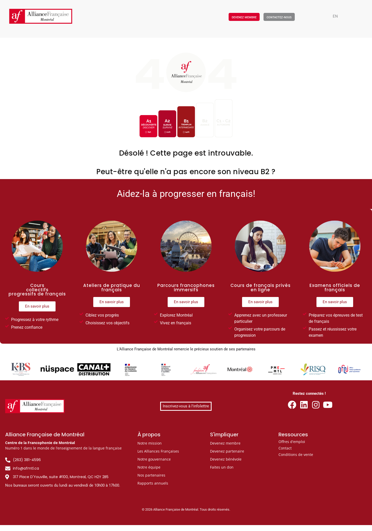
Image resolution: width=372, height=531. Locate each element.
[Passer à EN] (335, 16)
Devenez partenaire (227, 451)
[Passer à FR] (188, 527)
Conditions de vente (295, 454)
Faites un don (222, 467)
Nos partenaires (151, 475)
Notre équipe (148, 467)
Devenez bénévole (226, 459)
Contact (285, 448)
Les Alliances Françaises (158, 451)
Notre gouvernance (154, 459)
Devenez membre (225, 443)
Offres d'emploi (291, 441)
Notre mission (149, 443)
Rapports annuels (152, 483)
